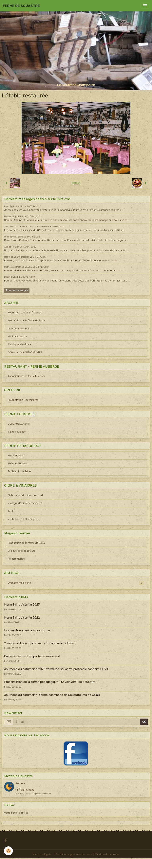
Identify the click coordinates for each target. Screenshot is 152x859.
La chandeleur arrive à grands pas (27, 630)
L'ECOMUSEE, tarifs (19, 423)
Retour (76, 183)
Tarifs (11, 511)
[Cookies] (8, 850)
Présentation (15, 455)
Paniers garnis (16, 558)
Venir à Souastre (17, 336)
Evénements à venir (76, 583)
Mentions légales (42, 854)
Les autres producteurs (21, 551)
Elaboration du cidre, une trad (25, 495)
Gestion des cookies (107, 854)
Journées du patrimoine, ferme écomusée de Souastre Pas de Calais (52, 695)
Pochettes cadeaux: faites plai (25, 312)
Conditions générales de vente (74, 854)
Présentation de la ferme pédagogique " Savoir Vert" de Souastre (49, 682)
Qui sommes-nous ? (20, 328)
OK (144, 721)
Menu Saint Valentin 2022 (22, 617)
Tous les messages (17, 290)
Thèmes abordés (18, 463)
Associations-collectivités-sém (26, 376)
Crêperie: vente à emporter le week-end (32, 656)
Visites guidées (17, 431)
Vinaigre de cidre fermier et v (25, 503)
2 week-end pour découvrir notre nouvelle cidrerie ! (39, 643)
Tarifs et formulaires (19, 471)
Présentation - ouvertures (23, 400)
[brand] (21, 5)
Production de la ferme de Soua (26, 320)
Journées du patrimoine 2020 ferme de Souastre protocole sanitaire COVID (56, 669)
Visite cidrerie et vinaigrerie (24, 519)
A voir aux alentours (19, 344)
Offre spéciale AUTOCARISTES (25, 352)
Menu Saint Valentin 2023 (22, 604)
